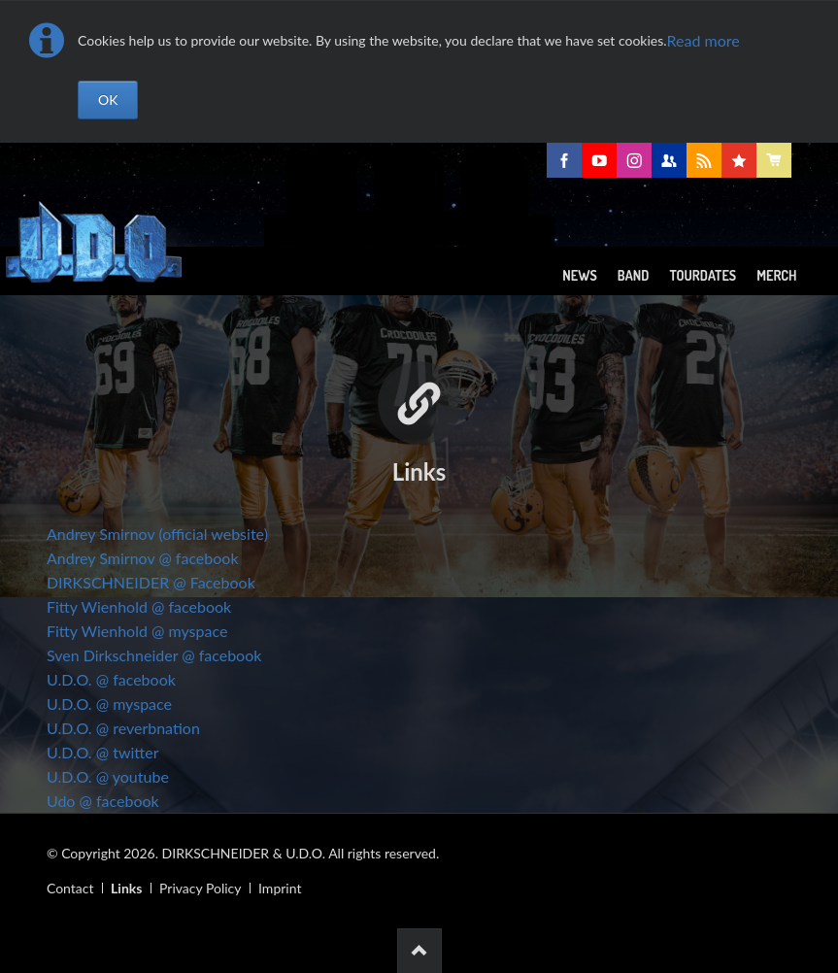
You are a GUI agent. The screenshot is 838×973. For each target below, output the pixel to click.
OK (107, 99)
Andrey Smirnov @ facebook (143, 558)
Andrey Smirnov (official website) (157, 533)
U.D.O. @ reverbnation (123, 728)
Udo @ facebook (103, 800)
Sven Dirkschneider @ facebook (154, 655)
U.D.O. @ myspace (109, 703)
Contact (70, 888)
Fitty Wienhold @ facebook (139, 606)
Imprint (279, 888)
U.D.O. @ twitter (103, 752)
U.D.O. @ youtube (108, 776)
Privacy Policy (200, 888)
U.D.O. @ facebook (111, 679)
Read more (703, 40)
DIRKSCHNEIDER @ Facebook (151, 582)
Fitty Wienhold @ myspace (137, 630)
